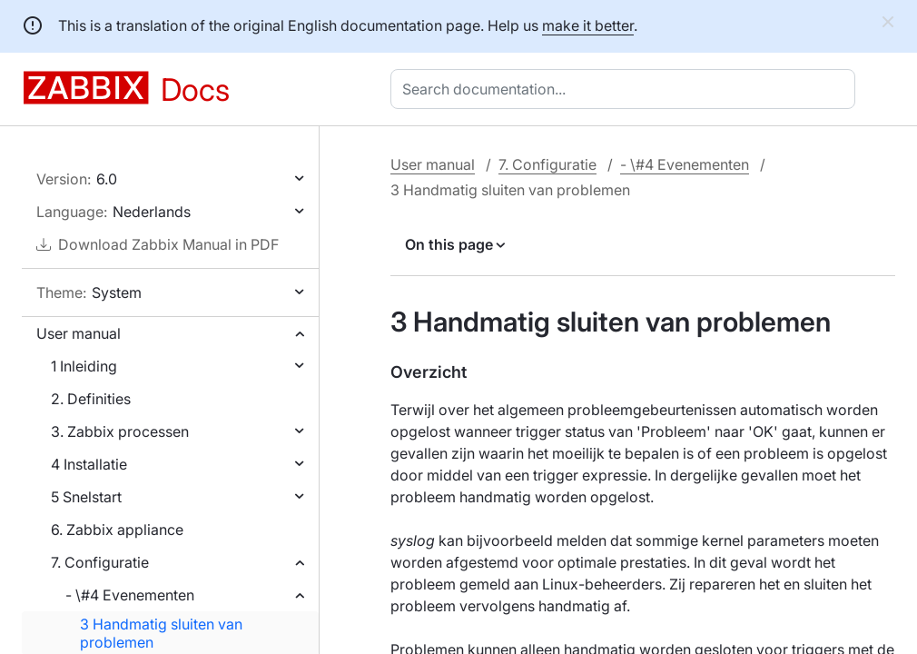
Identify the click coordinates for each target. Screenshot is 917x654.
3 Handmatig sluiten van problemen (161, 633)
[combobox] (626, 89)
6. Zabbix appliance (117, 529)
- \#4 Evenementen (129, 595)
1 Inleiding (84, 366)
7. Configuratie (100, 562)
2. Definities (91, 399)
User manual (78, 333)
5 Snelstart (86, 497)
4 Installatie (89, 464)
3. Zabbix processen (120, 431)
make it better (588, 25)
